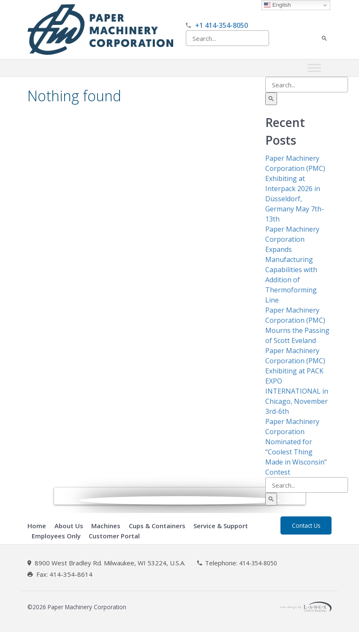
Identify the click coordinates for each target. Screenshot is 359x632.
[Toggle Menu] (314, 68)
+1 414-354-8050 (221, 25)
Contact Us (306, 525)
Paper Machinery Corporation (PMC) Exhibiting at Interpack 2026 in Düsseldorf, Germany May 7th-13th (295, 189)
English (277, 5)
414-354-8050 (258, 563)
